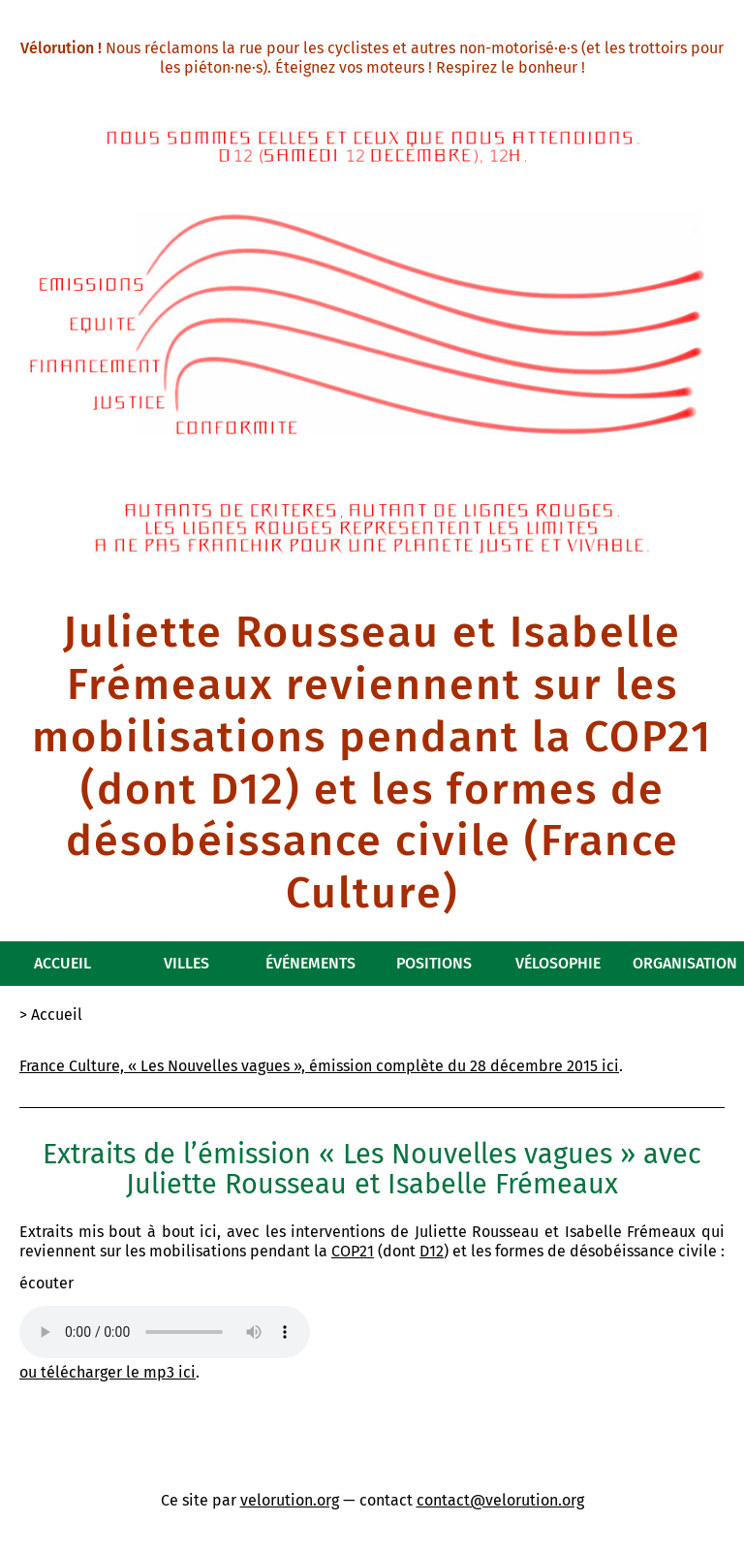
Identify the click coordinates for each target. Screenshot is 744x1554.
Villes (186, 963)
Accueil (62, 963)
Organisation (685, 963)
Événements (310, 963)
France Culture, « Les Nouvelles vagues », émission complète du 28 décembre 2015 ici (319, 1066)
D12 (431, 1251)
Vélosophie (558, 963)
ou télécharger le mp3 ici (107, 1372)
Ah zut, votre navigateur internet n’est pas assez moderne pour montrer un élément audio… (164, 1332)
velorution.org (289, 1500)
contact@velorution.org (500, 1500)
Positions (434, 963)
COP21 (352, 1251)
